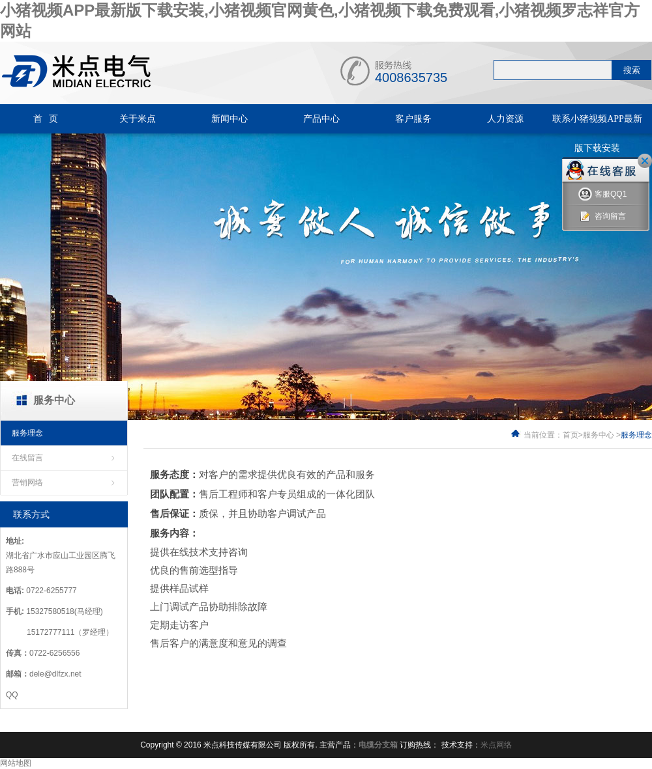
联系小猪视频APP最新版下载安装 (597, 133)
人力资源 (505, 119)
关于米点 (137, 119)
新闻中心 (229, 119)
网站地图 (15, 763)
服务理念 (27, 433)
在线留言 (27, 457)
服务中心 (598, 435)
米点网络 (496, 744)
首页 (570, 435)
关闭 (645, 161)
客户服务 (413, 119)
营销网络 (27, 482)
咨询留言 (602, 216)
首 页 (46, 119)
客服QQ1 (602, 194)
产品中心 (321, 119)
